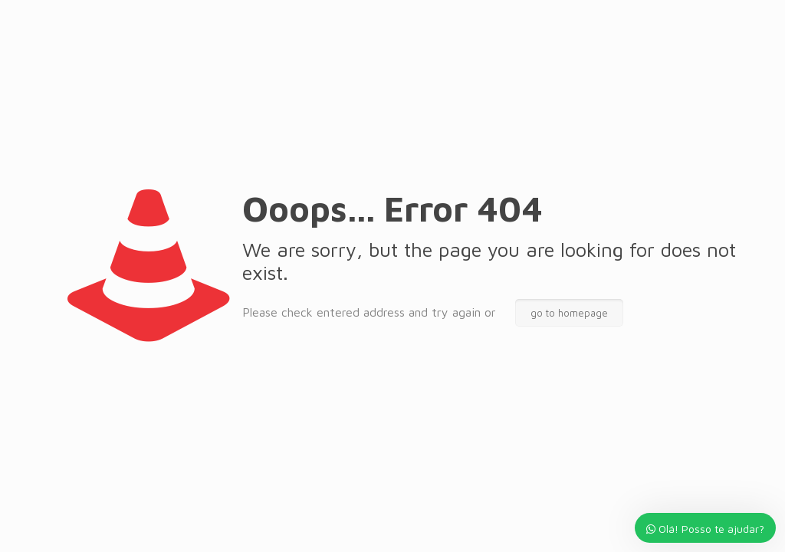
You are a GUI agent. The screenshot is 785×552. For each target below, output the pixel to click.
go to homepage (569, 313)
